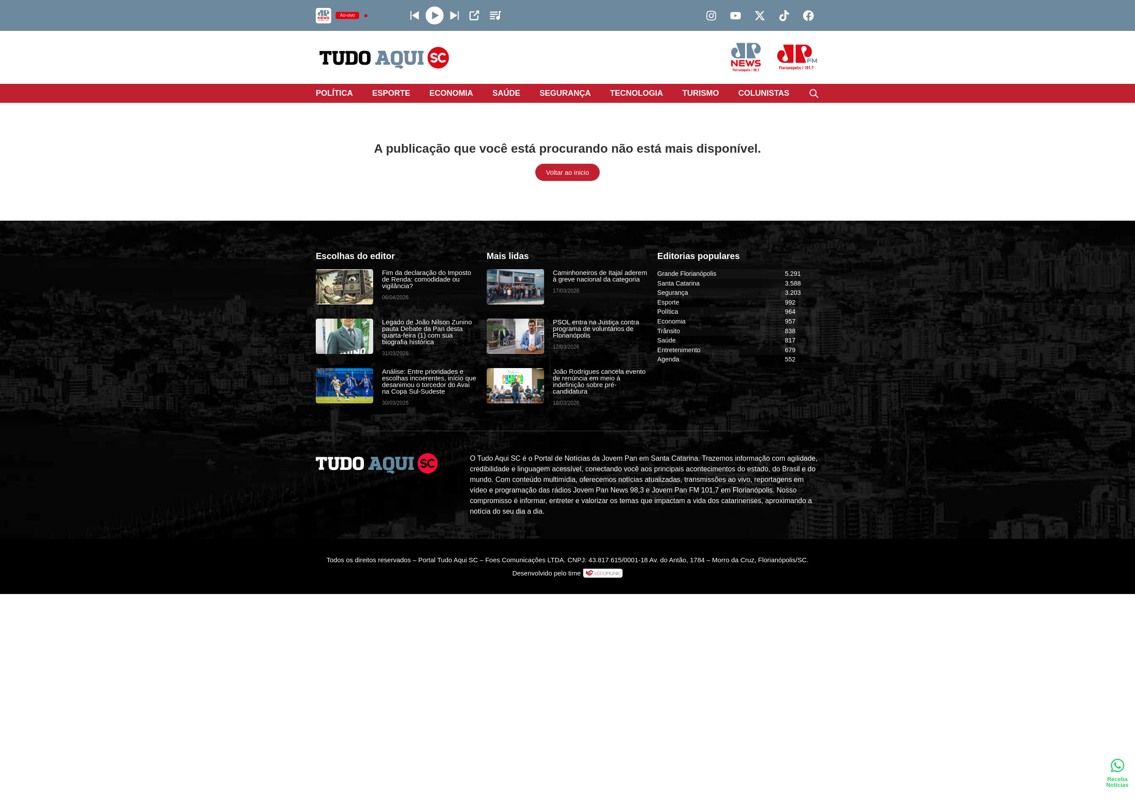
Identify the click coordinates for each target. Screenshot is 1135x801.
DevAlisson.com (605, 586)
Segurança (565, 93)
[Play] (435, 15)
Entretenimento (678, 349)
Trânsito (668, 331)
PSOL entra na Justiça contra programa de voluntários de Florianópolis (596, 328)
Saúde (506, 93)
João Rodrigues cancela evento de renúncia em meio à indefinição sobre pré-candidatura (599, 381)
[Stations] (495, 15)
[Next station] (414, 15)
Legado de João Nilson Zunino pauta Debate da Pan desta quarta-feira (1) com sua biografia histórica (427, 332)
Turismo (700, 93)
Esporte (391, 93)
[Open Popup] (474, 15)
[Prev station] (454, 15)
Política (334, 93)
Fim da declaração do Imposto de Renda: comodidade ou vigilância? (426, 279)
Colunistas (764, 93)
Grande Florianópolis (686, 273)
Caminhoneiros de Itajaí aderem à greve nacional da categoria (600, 275)
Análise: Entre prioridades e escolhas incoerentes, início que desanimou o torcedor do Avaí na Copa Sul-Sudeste (429, 381)
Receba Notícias (1117, 782)
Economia (451, 93)
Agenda (668, 359)
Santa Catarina (678, 283)
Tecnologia (636, 93)
